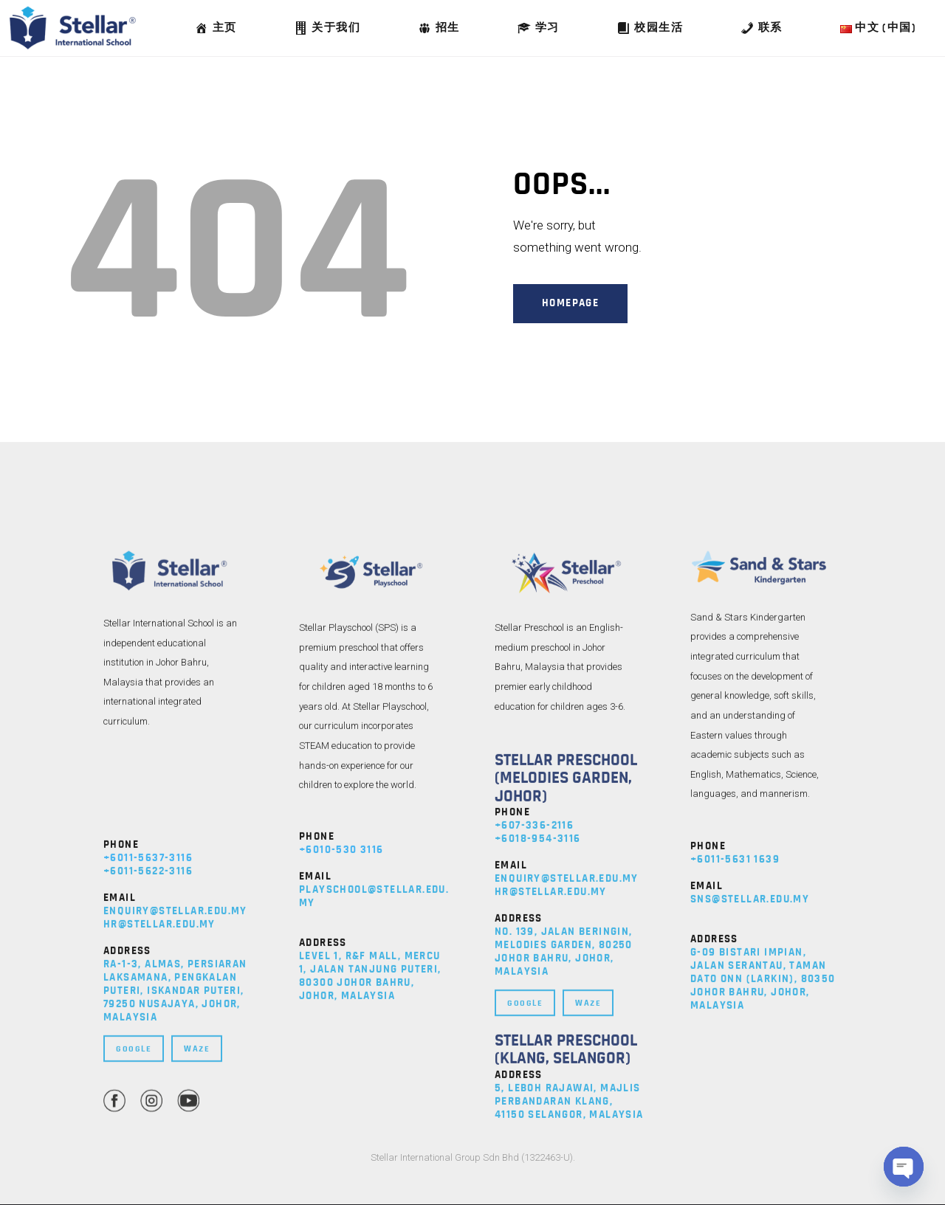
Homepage (570, 302)
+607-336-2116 (534, 1094)
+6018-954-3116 (538, 1107)
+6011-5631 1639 (735, 1127)
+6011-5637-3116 (148, 1127)
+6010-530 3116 (341, 1119)
